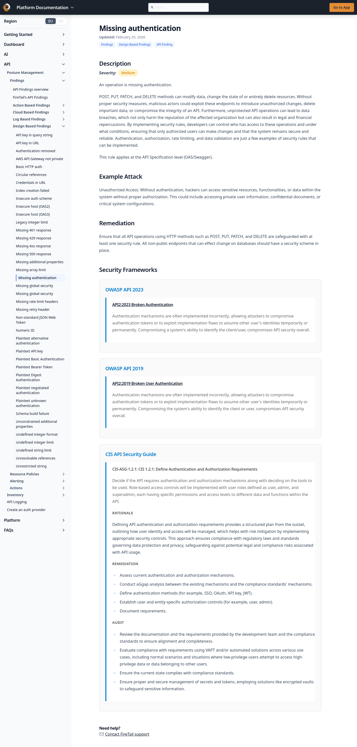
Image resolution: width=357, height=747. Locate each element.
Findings (37, 80)
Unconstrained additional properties (36, 424)
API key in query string (34, 135)
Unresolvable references (35, 458)
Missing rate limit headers (37, 301)
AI (34, 54)
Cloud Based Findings (39, 112)
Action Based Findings (39, 105)
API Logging (17, 501)
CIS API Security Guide (130, 454)
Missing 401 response (33, 230)
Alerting (37, 481)
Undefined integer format (37, 434)
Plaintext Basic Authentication (40, 359)
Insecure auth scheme (34, 198)
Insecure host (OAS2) (33, 206)
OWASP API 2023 (124, 289)
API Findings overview (31, 89)
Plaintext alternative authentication (32, 340)
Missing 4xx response (33, 246)
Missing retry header (33, 309)
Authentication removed (35, 150)
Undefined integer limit (35, 442)
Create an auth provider (26, 509)
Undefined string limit (34, 450)
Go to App (341, 7)
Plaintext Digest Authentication (28, 377)
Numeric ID (25, 330)
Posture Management (36, 72)
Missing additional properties (39, 261)
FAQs (34, 530)
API (34, 64)
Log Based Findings (39, 119)
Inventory (36, 494)
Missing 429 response (33, 238)
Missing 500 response (33, 254)
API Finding (164, 44)
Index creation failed (32, 190)
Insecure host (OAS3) (33, 214)
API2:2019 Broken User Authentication (147, 383)
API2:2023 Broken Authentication (142, 304)
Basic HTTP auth (29, 166)
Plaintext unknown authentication (31, 403)
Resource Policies (37, 474)
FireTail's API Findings (30, 97)
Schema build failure (32, 413)
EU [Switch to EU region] (50, 21)
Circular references (31, 174)
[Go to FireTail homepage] (7, 7)
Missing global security (34, 285)
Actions (37, 488)
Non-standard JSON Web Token (36, 320)
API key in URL (27, 143)
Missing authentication (37, 277)
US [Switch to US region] (61, 21)
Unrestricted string (31, 466)
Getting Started (34, 34)
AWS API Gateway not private (39, 158)
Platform (34, 520)
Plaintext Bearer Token (34, 367)
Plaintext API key (29, 351)
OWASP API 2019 (124, 368)
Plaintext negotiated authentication (32, 390)
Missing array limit (31, 269)
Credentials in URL (31, 182)
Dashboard (34, 44)
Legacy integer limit (32, 222)
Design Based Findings (39, 126)
